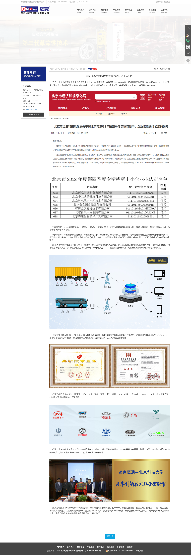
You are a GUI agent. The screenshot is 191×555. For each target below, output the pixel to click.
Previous (2, 40)
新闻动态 (100, 547)
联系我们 (130, 547)
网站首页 (60, 547)
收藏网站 (159, 2)
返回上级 (109, 536)
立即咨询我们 (33, 114)
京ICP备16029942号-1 (93, 551)
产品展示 (90, 547)
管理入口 (139, 551)
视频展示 (110, 547)
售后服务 (120, 547)
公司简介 (70, 547)
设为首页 (167, 2)
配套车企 (80, 547)
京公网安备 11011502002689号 (118, 551)
